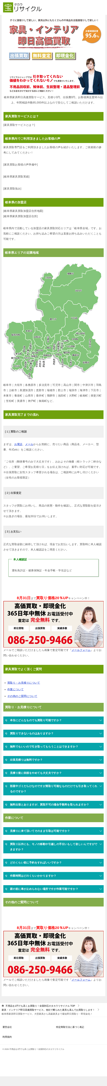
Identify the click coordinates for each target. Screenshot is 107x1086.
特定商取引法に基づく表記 (70, 1037)
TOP (40, 1015)
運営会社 (7, 1037)
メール (29, 453)
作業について (15, 699)
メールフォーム (81, 659)
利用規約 (7, 1046)
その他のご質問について (22, 705)
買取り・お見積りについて (23, 692)
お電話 (18, 453)
